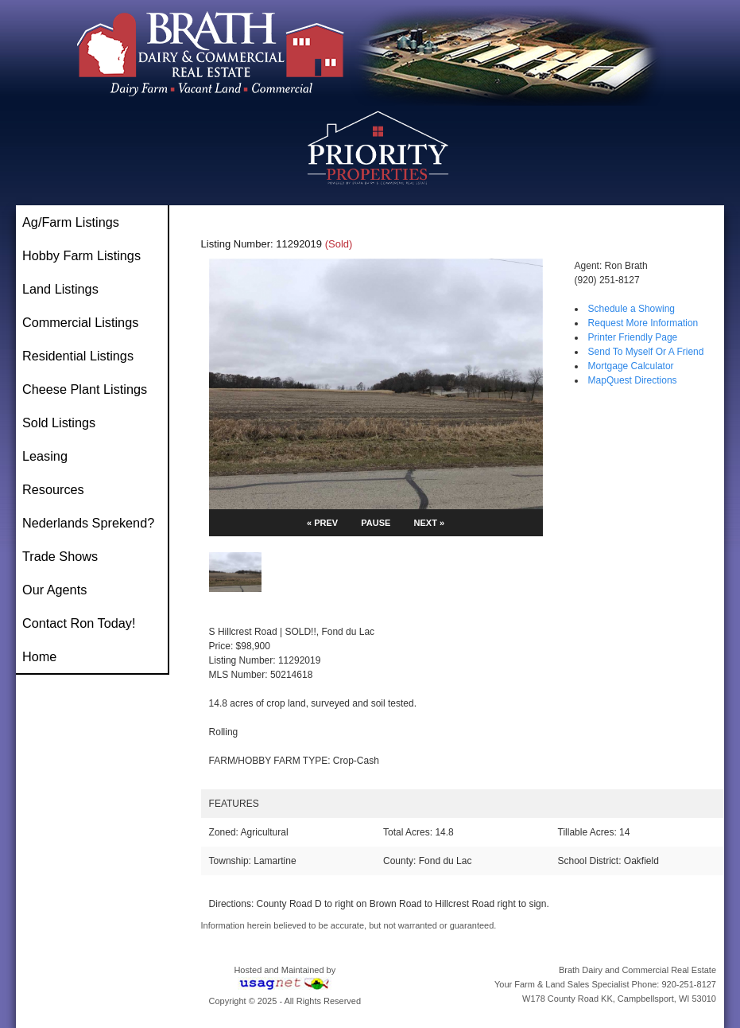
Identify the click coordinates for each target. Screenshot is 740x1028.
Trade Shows (60, 556)
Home (39, 656)
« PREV (322, 523)
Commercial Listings (80, 322)
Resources (53, 489)
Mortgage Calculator (631, 366)
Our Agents (54, 589)
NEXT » (429, 523)
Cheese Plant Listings (84, 389)
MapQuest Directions (632, 380)
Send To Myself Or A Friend (646, 351)
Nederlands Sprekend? (88, 523)
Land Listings (60, 289)
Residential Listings (78, 356)
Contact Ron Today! (78, 623)
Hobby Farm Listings (81, 255)
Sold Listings (58, 422)
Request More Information (643, 323)
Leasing (45, 456)
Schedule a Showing (631, 308)
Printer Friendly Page (633, 337)
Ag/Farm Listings (70, 222)
